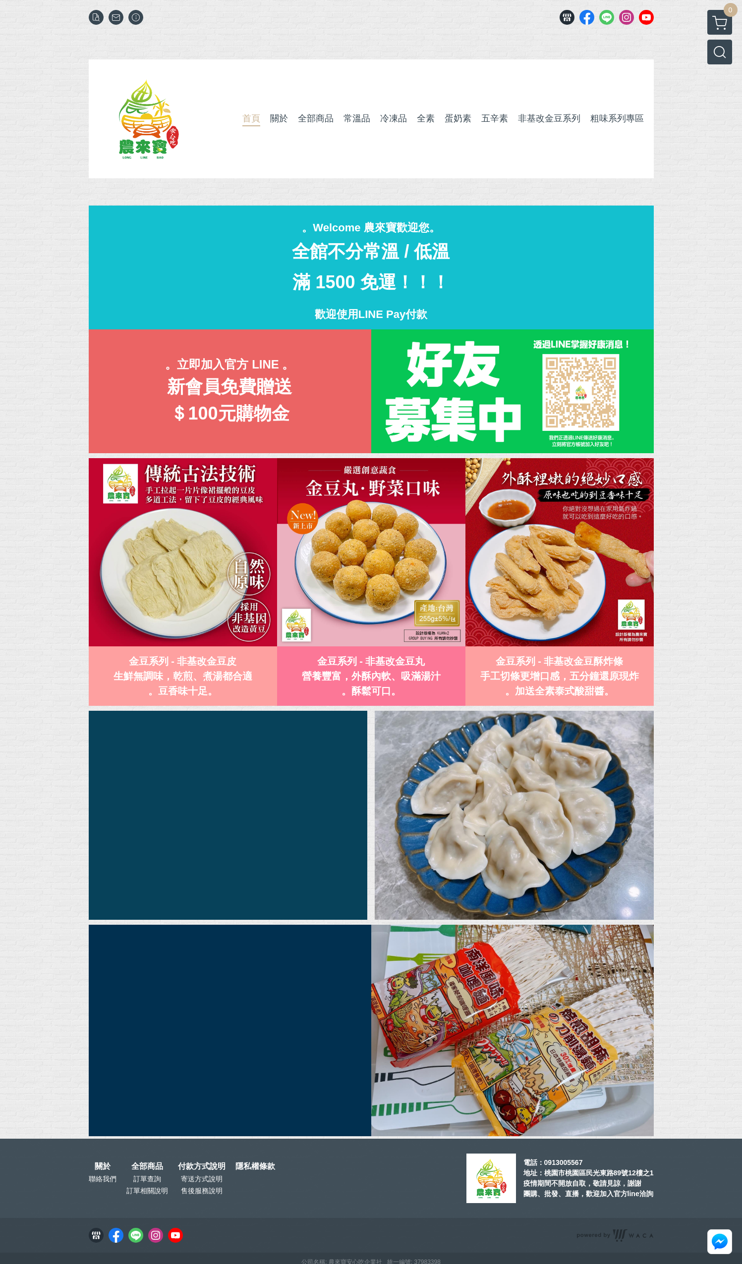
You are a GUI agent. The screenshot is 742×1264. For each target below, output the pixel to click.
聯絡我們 (102, 1178)
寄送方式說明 (202, 1178)
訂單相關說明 (147, 1190)
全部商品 (147, 1166)
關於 (103, 1166)
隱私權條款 (255, 1166)
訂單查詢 (147, 1178)
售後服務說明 (202, 1190)
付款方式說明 (202, 1166)
